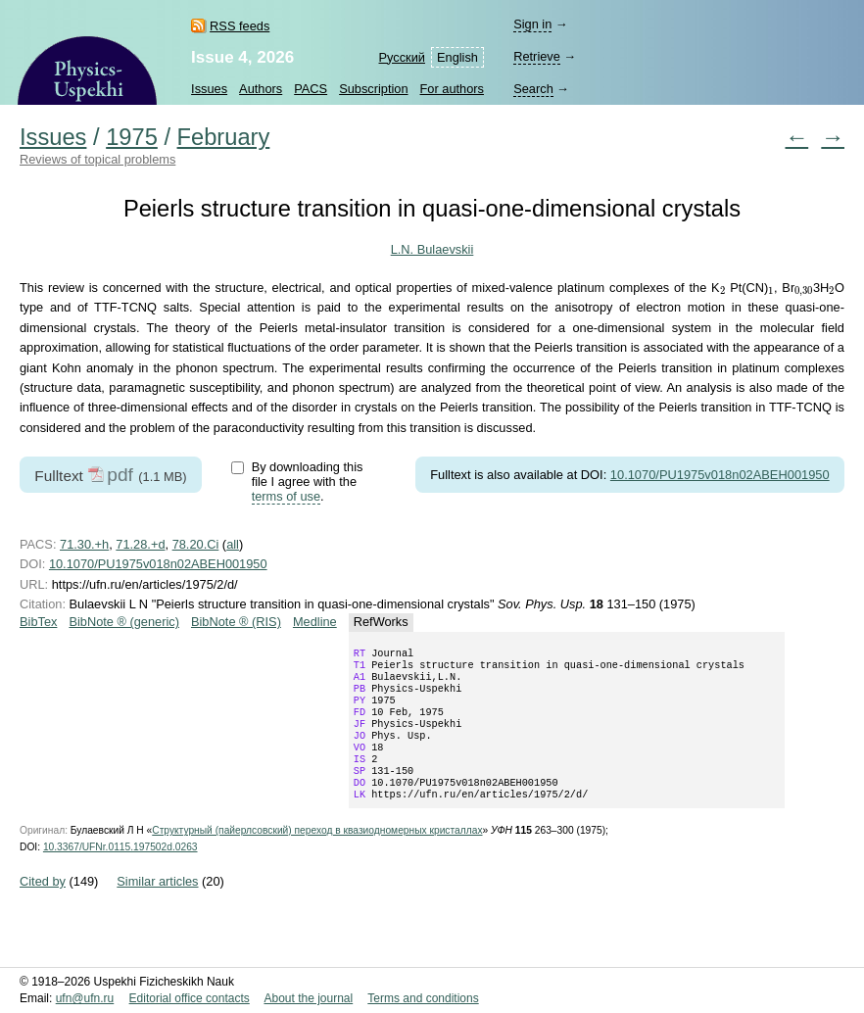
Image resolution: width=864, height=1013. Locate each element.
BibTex (38, 621)
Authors (260, 88)
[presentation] (723, 291)
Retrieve (536, 56)
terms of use (286, 496)
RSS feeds (239, 26)
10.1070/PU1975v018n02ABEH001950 (720, 474)
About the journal (308, 999)
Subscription (373, 88)
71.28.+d (140, 544)
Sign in (532, 24)
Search (533, 88)
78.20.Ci (195, 544)
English (457, 57)
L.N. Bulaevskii (432, 249)
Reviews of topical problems (97, 159)
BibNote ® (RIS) (236, 621)
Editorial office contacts (189, 999)
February (223, 137)
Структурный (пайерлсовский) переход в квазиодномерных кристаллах (317, 855)
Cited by (43, 906)
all (232, 544)
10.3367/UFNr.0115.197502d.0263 (120, 872)
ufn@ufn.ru (85, 999)
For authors (452, 88)
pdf (120, 474)
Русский (402, 57)
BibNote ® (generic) (124, 621)
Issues (209, 88)
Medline (315, 621)
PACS (310, 88)
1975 (132, 137)
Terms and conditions (422, 999)
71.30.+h (84, 544)
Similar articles (157, 906)
